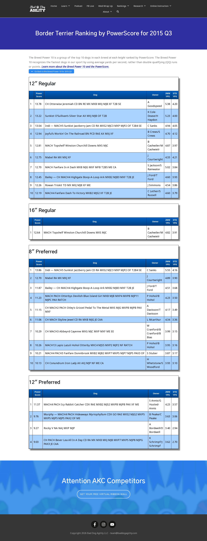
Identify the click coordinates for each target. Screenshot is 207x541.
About (107, 11)
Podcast (78, 5)
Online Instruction (160, 5)
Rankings (123, 5)
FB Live (90, 5)
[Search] (118, 11)
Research (140, 5)
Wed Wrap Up (105, 5)
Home (54, 5)
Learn (65, 5)
